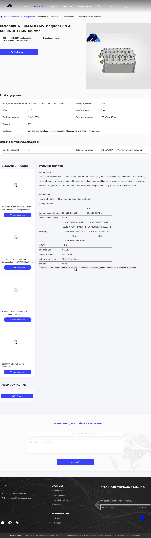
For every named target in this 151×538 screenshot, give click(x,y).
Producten (39, 6)
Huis (26, 6)
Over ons (67, 6)
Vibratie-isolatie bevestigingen (92, 267)
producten (14, 17)
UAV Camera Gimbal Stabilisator (63, 267)
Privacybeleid (15, 535)
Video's (53, 6)
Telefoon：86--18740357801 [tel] (14, 493)
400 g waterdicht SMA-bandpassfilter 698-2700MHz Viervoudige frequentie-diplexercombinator (17, 209)
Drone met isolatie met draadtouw (121, 267)
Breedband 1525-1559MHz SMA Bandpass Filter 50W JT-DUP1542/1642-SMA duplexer (14, 314)
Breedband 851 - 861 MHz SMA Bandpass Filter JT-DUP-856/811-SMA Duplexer (17, 262)
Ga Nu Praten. (19, 52)
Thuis (5, 17)
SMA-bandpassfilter (27, 17)
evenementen (85, 6)
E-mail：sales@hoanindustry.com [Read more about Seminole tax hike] (16, 498)
